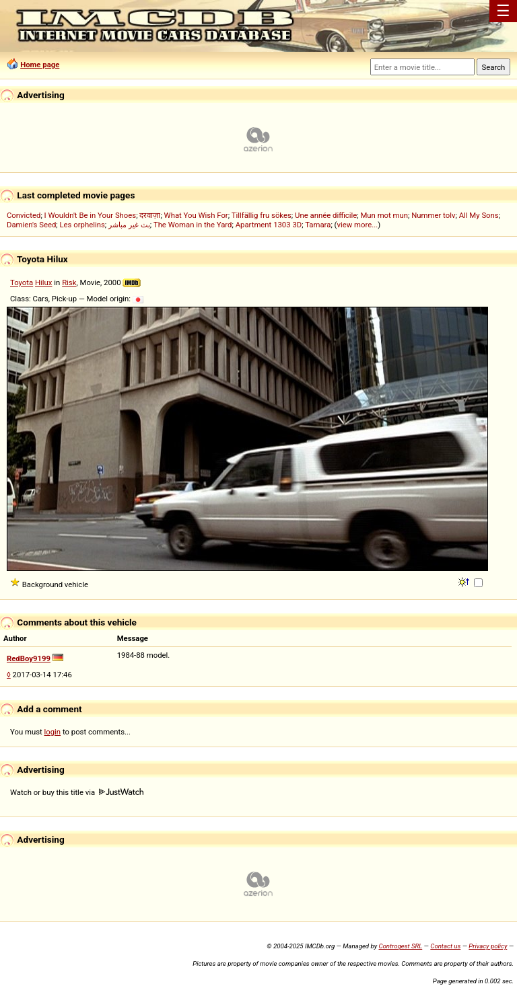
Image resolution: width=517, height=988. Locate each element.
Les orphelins (82, 224)
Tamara (318, 224)
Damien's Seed (31, 224)
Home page (39, 64)
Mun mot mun (384, 215)
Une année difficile (326, 215)
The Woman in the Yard (192, 224)
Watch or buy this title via (76, 792)
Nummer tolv (433, 215)
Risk (69, 282)
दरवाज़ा (149, 215)
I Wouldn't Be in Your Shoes (90, 215)
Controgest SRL (400, 946)
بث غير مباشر (129, 224)
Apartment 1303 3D (269, 224)
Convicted (23, 215)
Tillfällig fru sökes (261, 215)
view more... (357, 224)
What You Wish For (196, 215)
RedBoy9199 (28, 658)
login (52, 731)
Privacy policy (488, 946)
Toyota (21, 282)
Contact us (445, 946)
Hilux (43, 282)
